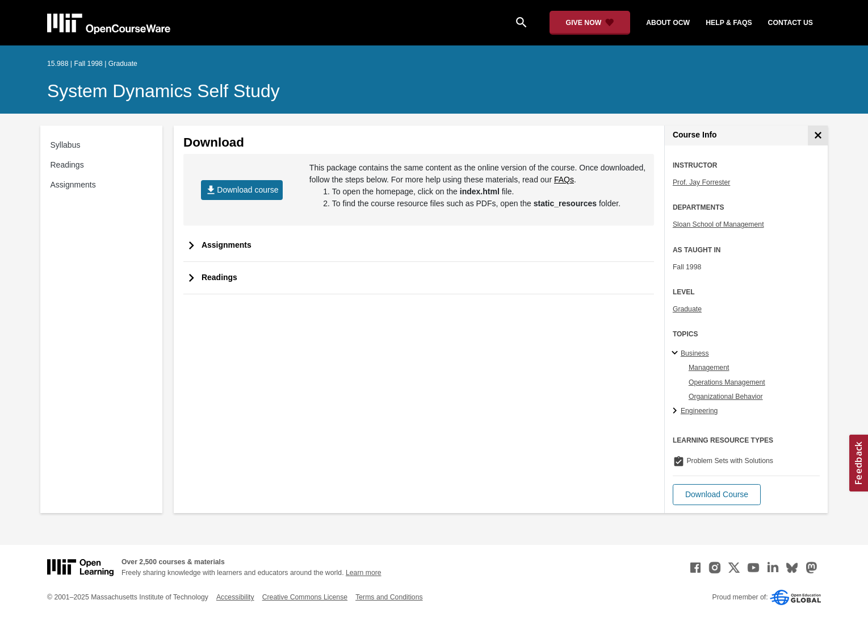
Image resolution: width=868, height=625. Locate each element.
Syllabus (66, 144)
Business (695, 353)
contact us (790, 23)
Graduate (687, 309)
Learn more (363, 573)
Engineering (699, 411)
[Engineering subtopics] (676, 411)
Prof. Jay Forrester (701, 182)
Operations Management (727, 382)
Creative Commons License (304, 597)
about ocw (668, 23)
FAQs (564, 179)
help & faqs (729, 23)
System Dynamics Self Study (163, 91)
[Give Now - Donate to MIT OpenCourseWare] (590, 23)
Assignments (73, 184)
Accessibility (235, 597)
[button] (717, 494)
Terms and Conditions (388, 597)
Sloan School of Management (718, 224)
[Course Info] (818, 135)
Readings (67, 164)
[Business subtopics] (676, 353)
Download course (241, 190)
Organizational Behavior (726, 397)
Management (709, 368)
